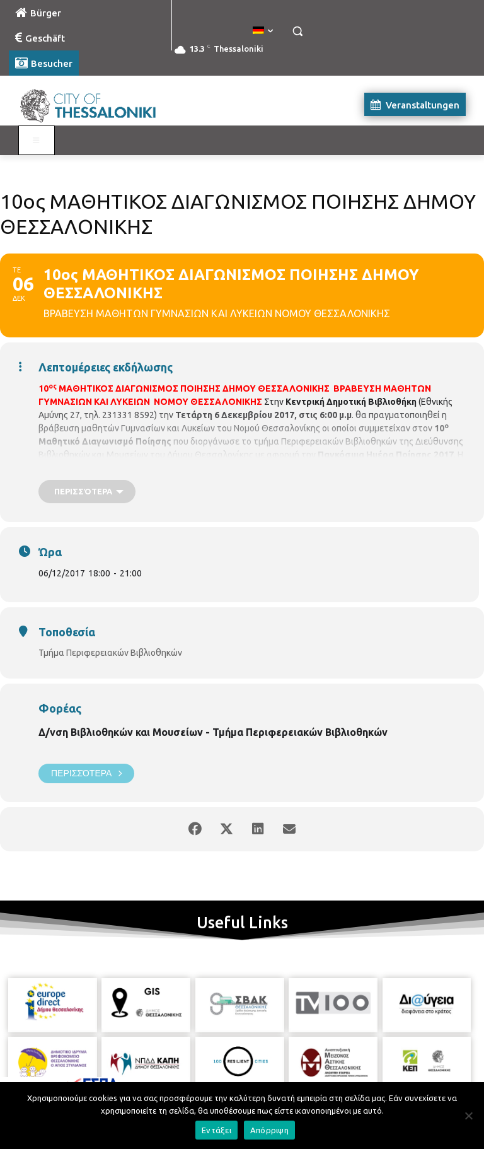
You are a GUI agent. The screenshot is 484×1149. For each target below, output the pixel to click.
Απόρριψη (269, 1130)
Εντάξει (216, 1130)
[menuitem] (263, 31)
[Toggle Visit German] (36, 140)
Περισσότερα (86, 773)
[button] (297, 31)
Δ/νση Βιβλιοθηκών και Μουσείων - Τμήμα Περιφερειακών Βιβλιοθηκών (213, 732)
